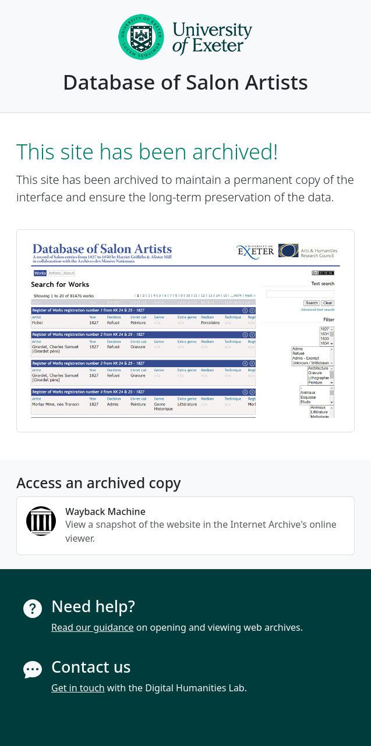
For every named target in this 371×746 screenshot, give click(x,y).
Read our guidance (92, 627)
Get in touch (78, 687)
